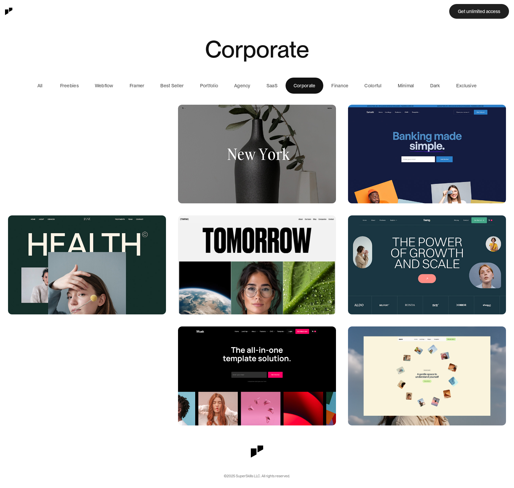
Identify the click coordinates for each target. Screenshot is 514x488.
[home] (8, 11)
